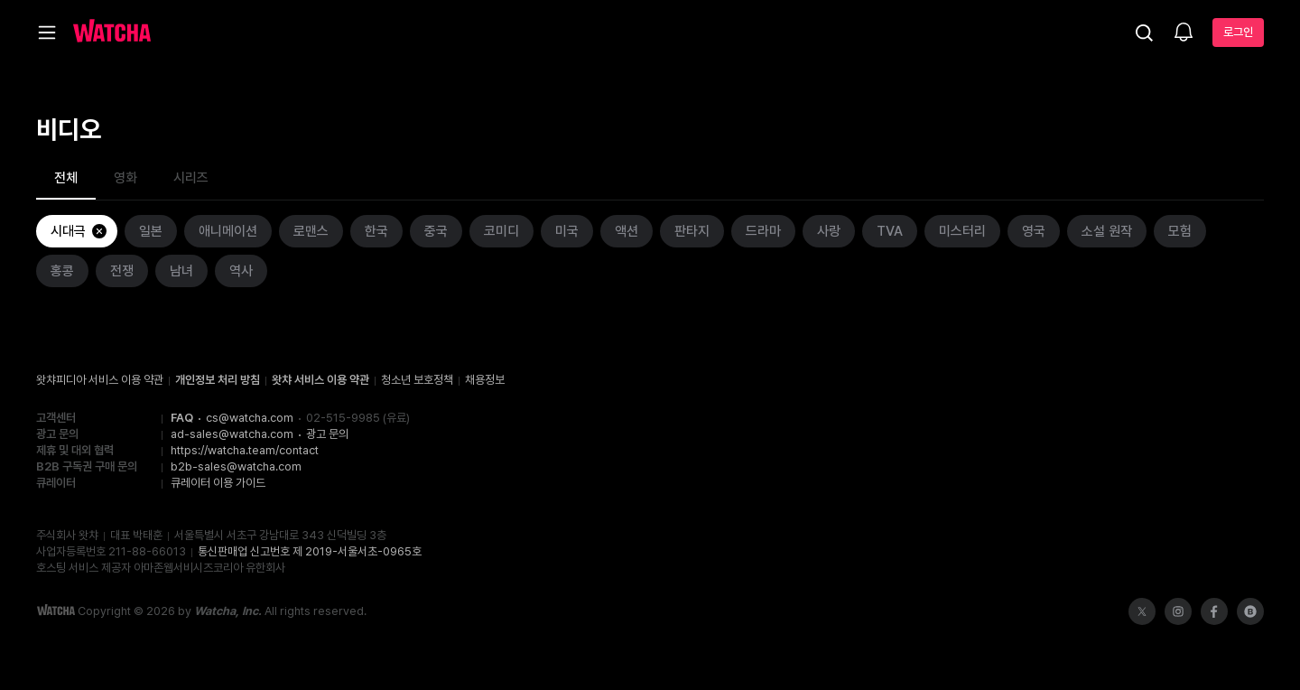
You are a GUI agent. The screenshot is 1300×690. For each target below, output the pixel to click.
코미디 (501, 231)
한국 (376, 231)
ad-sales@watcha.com (232, 434)
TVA (890, 231)
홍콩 (62, 271)
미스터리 (962, 231)
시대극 (79, 231)
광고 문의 (327, 434)
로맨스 (311, 231)
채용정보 (485, 380)
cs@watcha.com (249, 417)
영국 (1033, 231)
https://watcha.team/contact (245, 450)
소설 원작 (1107, 231)
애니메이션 (228, 231)
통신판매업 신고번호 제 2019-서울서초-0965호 (310, 551)
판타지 (692, 231)
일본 (150, 231)
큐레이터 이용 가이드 (218, 483)
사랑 (828, 231)
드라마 (763, 231)
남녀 (181, 271)
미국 (567, 231)
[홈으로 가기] (112, 32)
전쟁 (122, 271)
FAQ (182, 417)
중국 (436, 231)
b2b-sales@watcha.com (236, 466)
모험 (1180, 231)
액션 (626, 231)
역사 (241, 271)
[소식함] (1183, 33)
